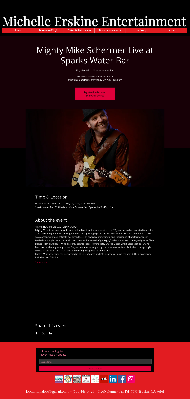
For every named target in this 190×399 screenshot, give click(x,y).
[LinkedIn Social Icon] (113, 379)
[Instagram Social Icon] (131, 379)
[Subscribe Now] (95, 368)
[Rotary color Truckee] (68, 379)
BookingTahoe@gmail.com (47, 391)
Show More (41, 262)
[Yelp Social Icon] (104, 379)
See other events (95, 95)
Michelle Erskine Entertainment (94, 20)
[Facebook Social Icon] (122, 379)
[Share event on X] (43, 333)
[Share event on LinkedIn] (50, 333)
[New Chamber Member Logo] (86, 379)
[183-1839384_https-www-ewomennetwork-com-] (59, 379)
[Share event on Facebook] (36, 333)
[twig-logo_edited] (95, 379)
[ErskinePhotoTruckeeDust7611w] (77, 379)
